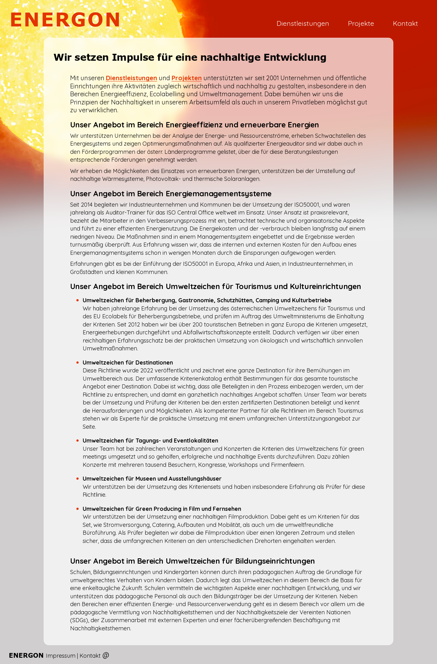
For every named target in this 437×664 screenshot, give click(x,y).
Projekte (361, 23)
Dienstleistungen (303, 23)
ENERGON (65, 19)
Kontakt (405, 23)
